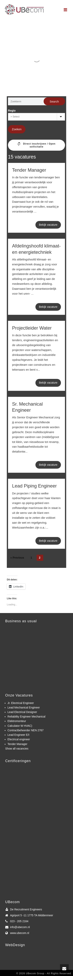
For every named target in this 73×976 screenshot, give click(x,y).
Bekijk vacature (48, 224)
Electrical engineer (19, 739)
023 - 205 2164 (19, 921)
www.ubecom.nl (19, 933)
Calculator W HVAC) (20, 725)
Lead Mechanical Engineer (24, 707)
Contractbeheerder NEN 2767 (26, 730)
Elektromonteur (17, 721)
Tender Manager (29, 170)
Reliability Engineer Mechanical (27, 716)
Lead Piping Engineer (34, 485)
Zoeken (17, 129)
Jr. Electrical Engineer (21, 703)
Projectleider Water (32, 328)
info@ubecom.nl (20, 927)
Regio (12, 110)
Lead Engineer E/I (18, 734)
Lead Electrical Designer (22, 712)
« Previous (17, 557)
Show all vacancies (16, 748)
